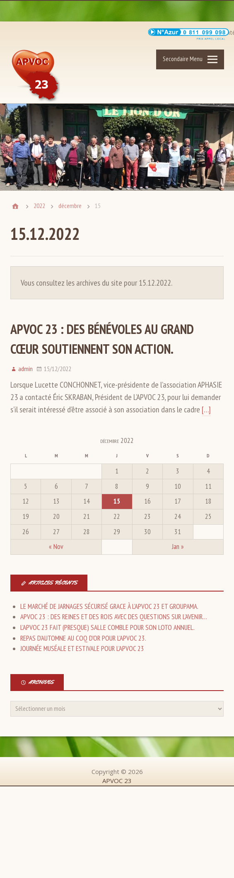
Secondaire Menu (183, 59)
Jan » (178, 546)
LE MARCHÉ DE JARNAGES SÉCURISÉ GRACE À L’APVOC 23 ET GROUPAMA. (109, 606)
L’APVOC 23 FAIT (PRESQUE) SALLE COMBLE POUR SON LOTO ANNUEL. (107, 627)
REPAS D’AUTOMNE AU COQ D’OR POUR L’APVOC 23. (83, 638)
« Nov (56, 546)
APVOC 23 (36, 76)
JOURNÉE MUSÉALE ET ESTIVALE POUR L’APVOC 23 (82, 648)
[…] (206, 409)
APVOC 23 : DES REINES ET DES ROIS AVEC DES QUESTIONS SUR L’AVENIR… (113, 616)
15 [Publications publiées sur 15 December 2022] (116, 501)
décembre (70, 205)
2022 (39, 205)
